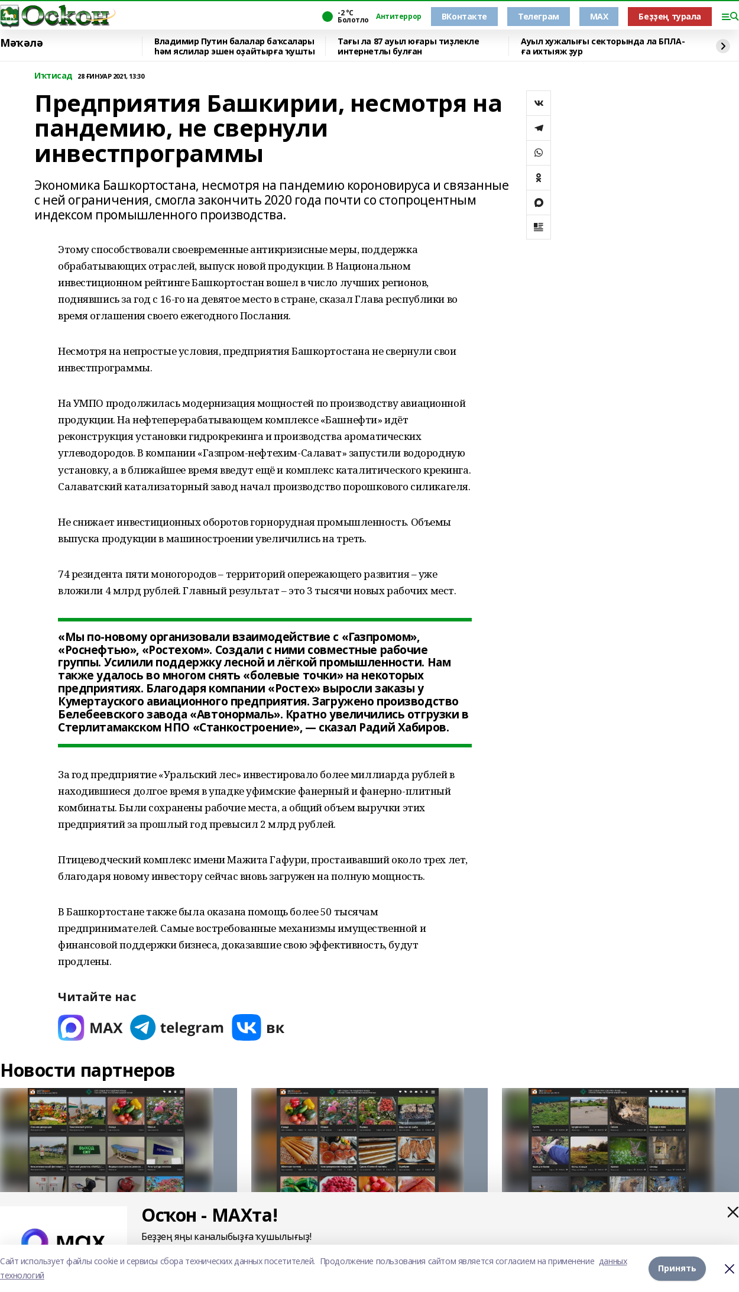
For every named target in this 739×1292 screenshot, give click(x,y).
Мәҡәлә (21, 43)
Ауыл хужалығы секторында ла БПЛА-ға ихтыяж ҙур (603, 46)
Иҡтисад (53, 76)
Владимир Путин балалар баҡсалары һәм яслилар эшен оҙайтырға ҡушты (234, 46)
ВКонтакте (464, 16)
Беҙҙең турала (669, 16)
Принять (677, 1268)
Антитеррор (399, 16)
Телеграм (538, 16)
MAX (599, 16)
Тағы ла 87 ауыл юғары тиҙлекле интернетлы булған (408, 46)
